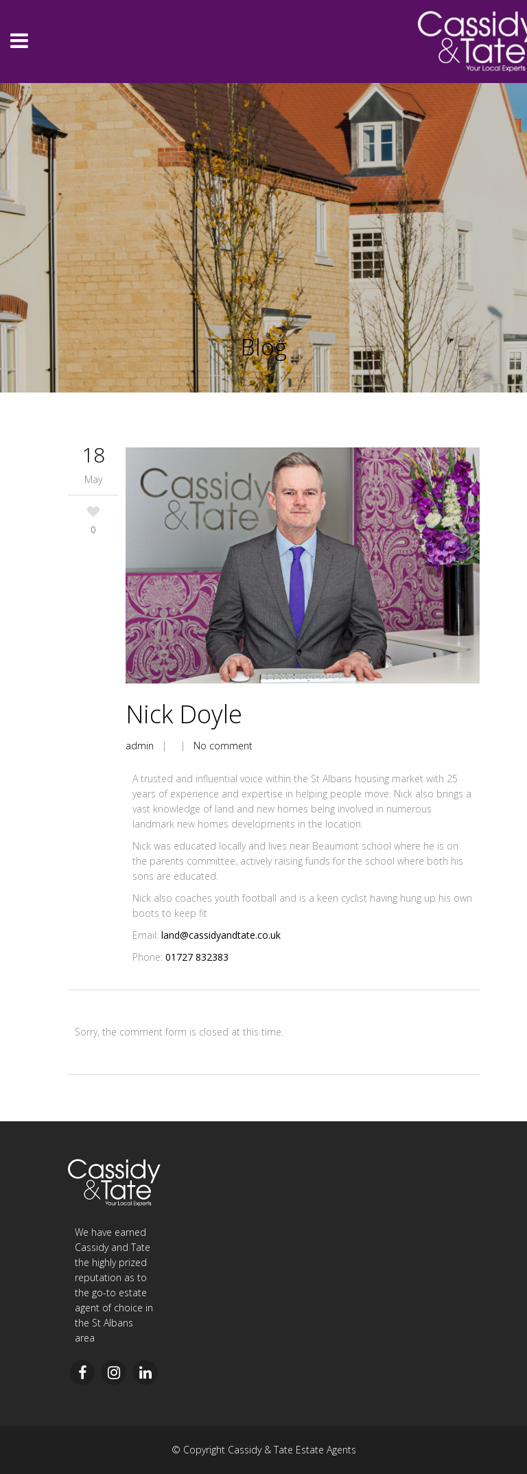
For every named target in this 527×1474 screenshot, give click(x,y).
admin (140, 745)
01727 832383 (197, 956)
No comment (223, 745)
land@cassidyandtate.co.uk (221, 934)
